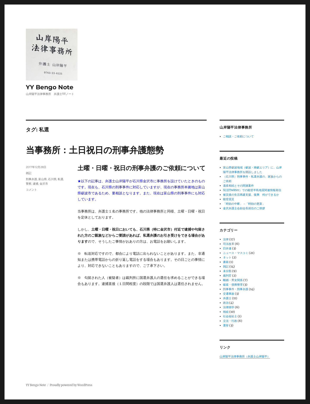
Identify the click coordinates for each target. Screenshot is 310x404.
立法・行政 (230, 321)
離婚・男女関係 (233, 280)
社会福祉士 (230, 316)
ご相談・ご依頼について (238, 136)
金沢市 (44, 183)
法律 (226, 239)
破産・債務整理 (233, 284)
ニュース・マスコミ (235, 253)
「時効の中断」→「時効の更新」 (244, 204)
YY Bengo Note (49, 87)
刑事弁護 (31, 179)
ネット (227, 257)
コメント (31, 189)
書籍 (226, 262)
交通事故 (228, 294)
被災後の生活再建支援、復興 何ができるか (251, 194)
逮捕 (35, 183)
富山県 (42, 179)
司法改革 (228, 244)
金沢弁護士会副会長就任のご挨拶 (244, 208)
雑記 (28, 173)
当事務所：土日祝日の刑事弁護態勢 (95, 150)
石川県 (52, 179)
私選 (60, 179)
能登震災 (228, 199)
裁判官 (227, 275)
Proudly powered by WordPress (71, 385)
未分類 (227, 271)
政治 (226, 303)
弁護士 (227, 298)
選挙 (226, 325)
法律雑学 (228, 307)
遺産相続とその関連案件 (238, 185)
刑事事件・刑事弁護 (235, 289)
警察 (28, 183)
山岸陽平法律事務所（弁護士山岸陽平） (245, 356)
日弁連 (227, 248)
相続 (226, 312)
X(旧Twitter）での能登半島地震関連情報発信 (252, 190)
